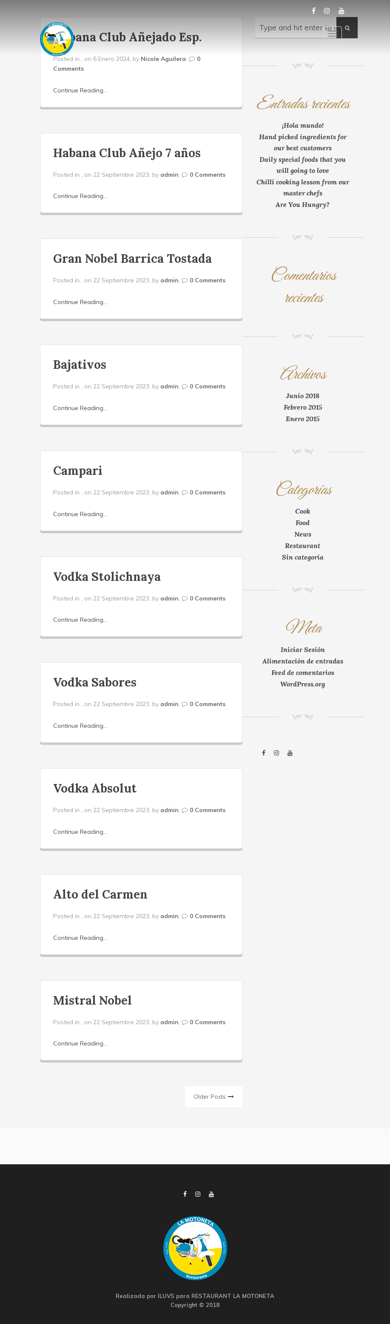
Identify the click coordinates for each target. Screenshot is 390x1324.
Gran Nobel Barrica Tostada (132, 258)
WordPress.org (302, 684)
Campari (77, 470)
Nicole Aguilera (163, 59)
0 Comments (207, 174)
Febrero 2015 (303, 407)
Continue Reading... (80, 90)
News (302, 534)
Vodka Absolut (95, 788)
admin (169, 174)
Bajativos (79, 364)
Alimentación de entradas (302, 661)
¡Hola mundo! (303, 125)
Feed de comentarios (302, 672)
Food (303, 522)
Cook (302, 511)
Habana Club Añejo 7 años (127, 153)
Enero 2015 (302, 418)
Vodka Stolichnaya (107, 576)
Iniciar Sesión (303, 649)
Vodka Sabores (95, 682)
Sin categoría (303, 557)
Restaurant (302, 545)
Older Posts (210, 1096)
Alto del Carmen (100, 894)
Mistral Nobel (92, 1000)
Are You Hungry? (303, 204)
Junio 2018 (302, 395)
